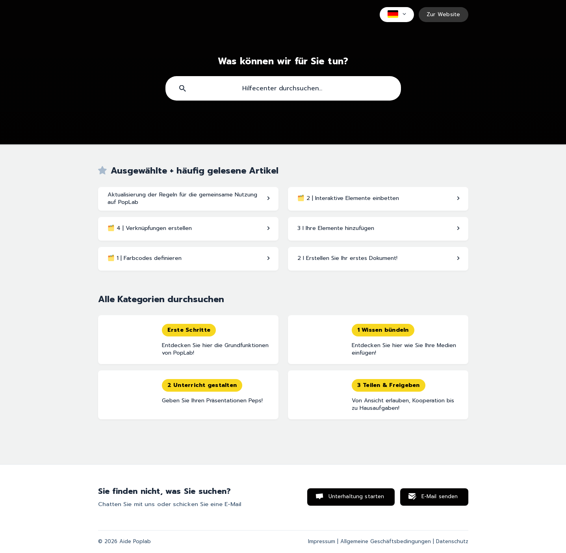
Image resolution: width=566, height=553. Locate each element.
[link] (188, 199)
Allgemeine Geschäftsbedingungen (385, 542)
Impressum (321, 542)
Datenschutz (452, 542)
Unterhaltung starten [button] (356, 497)
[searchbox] (283, 88)
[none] (397, 14)
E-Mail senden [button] (439, 497)
